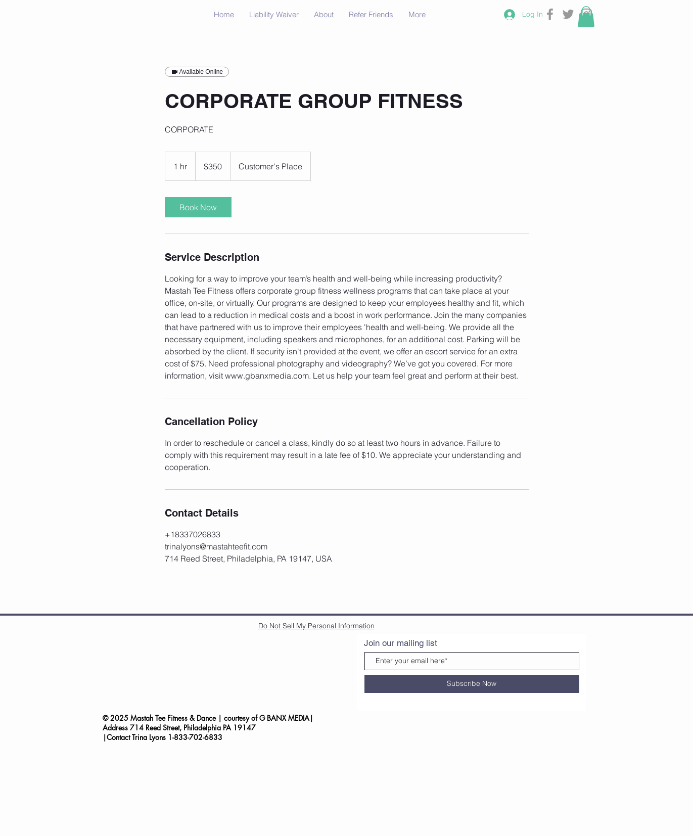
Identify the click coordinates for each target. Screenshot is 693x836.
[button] (586, 16)
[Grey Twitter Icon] (568, 14)
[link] (198, 207)
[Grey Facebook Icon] (550, 14)
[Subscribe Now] (471, 684)
